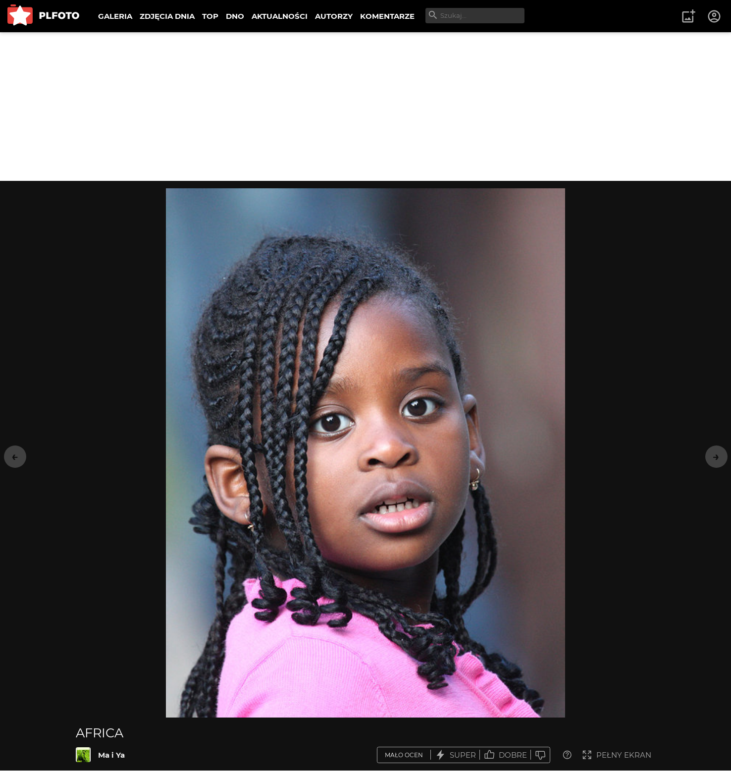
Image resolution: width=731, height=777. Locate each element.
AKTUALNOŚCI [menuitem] (280, 16)
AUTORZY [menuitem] (334, 16)
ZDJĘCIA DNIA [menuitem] (167, 16)
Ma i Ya (111, 755)
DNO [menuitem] (235, 16)
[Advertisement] (365, 106)
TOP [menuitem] (210, 16)
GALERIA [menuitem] (115, 16)
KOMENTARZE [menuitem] (387, 16)
